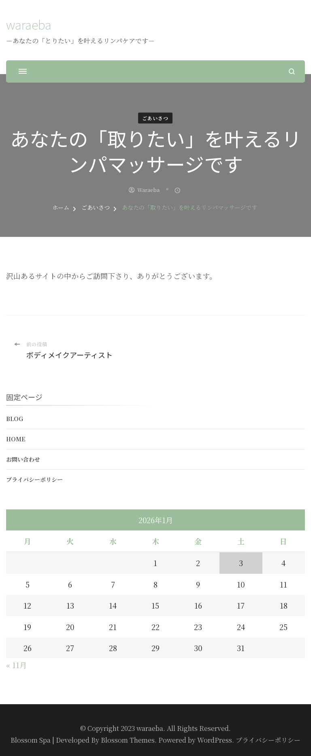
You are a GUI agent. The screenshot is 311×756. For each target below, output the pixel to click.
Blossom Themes (128, 740)
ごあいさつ (155, 118)
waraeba (28, 24)
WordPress (214, 740)
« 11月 (16, 665)
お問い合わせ (23, 459)
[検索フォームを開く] (292, 71)
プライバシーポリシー (34, 479)
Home (16, 439)
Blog (14, 419)
